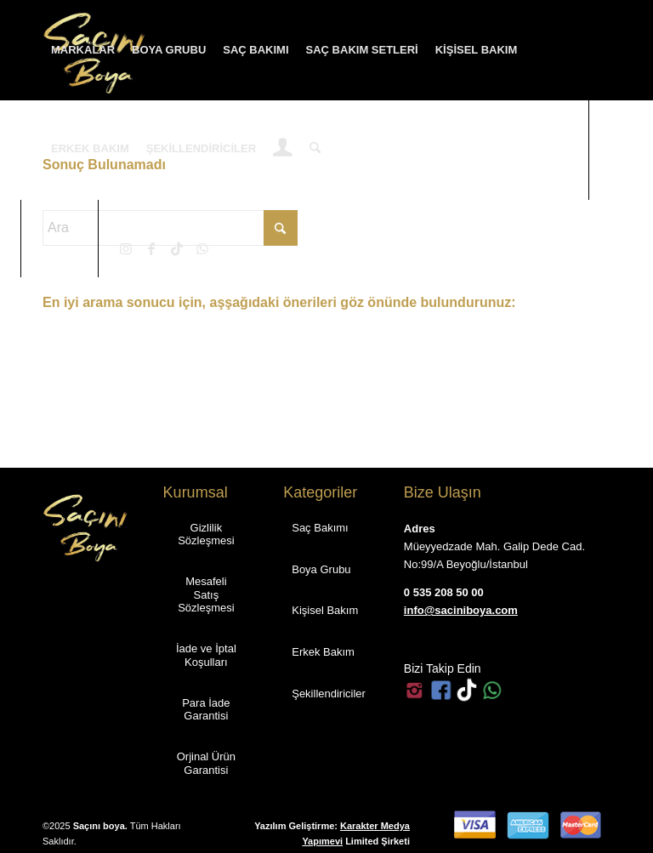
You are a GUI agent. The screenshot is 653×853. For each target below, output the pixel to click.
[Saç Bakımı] (319, 527)
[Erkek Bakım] (323, 651)
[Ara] (315, 149)
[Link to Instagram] (126, 248)
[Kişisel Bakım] (324, 609)
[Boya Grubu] (321, 568)
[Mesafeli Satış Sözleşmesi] (206, 594)
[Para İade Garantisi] (206, 709)
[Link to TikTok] (177, 248)
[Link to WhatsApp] (202, 248)
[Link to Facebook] (151, 248)
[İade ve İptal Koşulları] (206, 654)
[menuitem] (83, 50)
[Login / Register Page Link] (282, 150)
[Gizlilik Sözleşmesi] (206, 533)
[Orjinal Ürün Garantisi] (206, 762)
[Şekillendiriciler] (328, 693)
